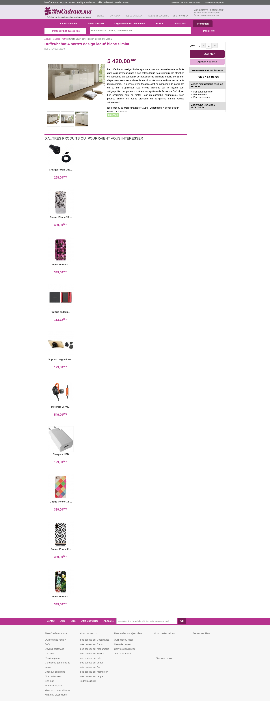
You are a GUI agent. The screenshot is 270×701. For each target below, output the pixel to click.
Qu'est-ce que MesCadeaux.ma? (185, 2)
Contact (51, 621)
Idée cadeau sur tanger (91, 676)
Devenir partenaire (54, 649)
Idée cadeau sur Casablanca (94, 639)
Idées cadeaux (97, 23)
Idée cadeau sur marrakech (93, 671)
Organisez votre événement (131, 23)
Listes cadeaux (70, 23)
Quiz (73, 621)
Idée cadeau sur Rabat (91, 644)
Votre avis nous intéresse (58, 690)
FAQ (47, 644)
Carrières (50, 653)
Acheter (207, 53)
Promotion (203, 23)
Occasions (181, 23)
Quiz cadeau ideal (123, 639)
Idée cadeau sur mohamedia (94, 649)
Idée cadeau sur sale (90, 658)
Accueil (47, 39)
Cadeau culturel (87, 681)
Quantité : (195, 47)
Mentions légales (54, 685)
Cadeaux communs (55, 671)
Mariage (56, 39)
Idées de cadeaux (123, 644)
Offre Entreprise (89, 621)
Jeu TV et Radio (122, 653)
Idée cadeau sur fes (89, 667)
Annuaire (108, 621)
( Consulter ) (216, 10)
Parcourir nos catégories (65, 30)
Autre (64, 39)
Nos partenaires (53, 676)
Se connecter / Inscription (207, 12)
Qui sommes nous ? (55, 639)
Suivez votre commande (206, 15)
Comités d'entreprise (124, 649)
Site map (49, 681)
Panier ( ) (207, 30)
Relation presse (53, 658)
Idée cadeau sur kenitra (91, 653)
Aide (63, 621)
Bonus (161, 23)
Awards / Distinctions (56, 694)
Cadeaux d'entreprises (214, 2)
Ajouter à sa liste (207, 61)
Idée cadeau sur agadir (91, 662)
